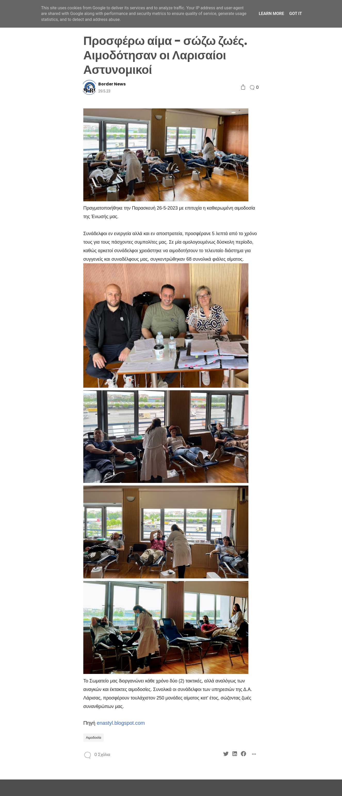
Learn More (271, 13)
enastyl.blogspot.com (121, 723)
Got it (295, 13)
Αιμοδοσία (93, 737)
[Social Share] (243, 87)
